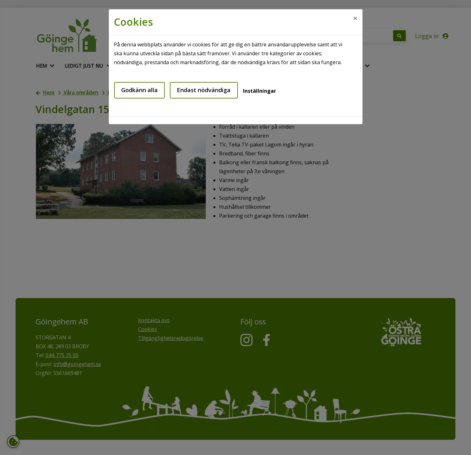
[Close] (355, 18)
